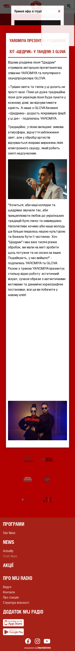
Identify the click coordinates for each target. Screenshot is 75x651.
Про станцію (11, 597)
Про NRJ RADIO (17, 578)
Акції (8, 565)
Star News (9, 533)
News (8, 542)
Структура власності (16, 603)
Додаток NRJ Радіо (23, 612)
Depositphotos (44, 647)
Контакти (9, 592)
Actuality (8, 551)
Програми (13, 524)
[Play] (36, 6)
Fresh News (10, 556)
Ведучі (7, 587)
